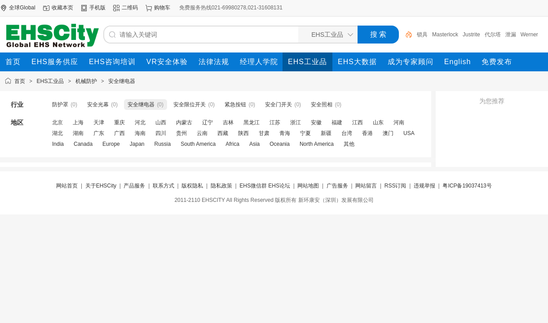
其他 (349, 144)
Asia (254, 144)
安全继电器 (121, 81)
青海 (284, 133)
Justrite (471, 34)
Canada (83, 144)
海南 (140, 133)
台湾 (346, 133)
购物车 (162, 7)
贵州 (181, 133)
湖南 (78, 133)
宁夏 (305, 133)
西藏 (222, 133)
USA (409, 133)
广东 (98, 133)
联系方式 (163, 186)
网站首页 (67, 186)
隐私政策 (221, 186)
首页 (19, 81)
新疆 (326, 133)
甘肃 (264, 133)
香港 (367, 133)
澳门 (388, 133)
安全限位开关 (189, 104)
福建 (336, 122)
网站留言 (366, 186)
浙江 (295, 122)
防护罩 (60, 104)
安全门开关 (278, 104)
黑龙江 (251, 122)
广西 (119, 133)
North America (317, 144)
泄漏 (510, 34)
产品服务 (134, 186)
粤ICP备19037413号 (466, 186)
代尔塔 (493, 34)
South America (198, 144)
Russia (162, 144)
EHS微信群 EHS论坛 (264, 186)
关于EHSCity (100, 186)
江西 (357, 122)
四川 (160, 133)
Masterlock (445, 34)
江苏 (275, 122)
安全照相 (321, 104)
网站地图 (308, 186)
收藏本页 (62, 7)
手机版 (97, 7)
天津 (98, 122)
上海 (78, 122)
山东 (378, 122)
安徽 (316, 122)
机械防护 (86, 81)
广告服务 (337, 186)
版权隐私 (192, 186)
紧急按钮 (235, 104)
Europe (111, 144)
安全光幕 (98, 104)
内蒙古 (184, 122)
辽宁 (207, 122)
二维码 (130, 7)
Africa (232, 144)
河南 (398, 122)
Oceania (280, 144)
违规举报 (424, 186)
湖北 (57, 133)
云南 (202, 133)
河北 (140, 122)
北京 (57, 122)
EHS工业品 (50, 81)
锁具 (422, 34)
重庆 (119, 122)
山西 (160, 122)
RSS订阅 (395, 186)
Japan (137, 144)
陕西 (243, 133)
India (58, 144)
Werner (529, 34)
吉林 (228, 122)
